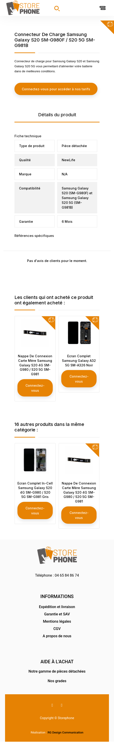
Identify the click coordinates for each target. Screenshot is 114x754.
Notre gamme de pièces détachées (56, 683)
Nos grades (57, 693)
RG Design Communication (65, 744)
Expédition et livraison (57, 619)
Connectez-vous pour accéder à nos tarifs (56, 89)
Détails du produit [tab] (57, 114)
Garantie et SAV (57, 626)
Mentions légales (57, 634)
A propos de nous (57, 648)
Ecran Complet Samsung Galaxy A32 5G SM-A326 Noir (79, 363)
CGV (57, 641)
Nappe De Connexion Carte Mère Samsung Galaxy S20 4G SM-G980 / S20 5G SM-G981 (35, 368)
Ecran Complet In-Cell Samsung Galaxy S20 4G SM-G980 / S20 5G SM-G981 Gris (35, 499)
